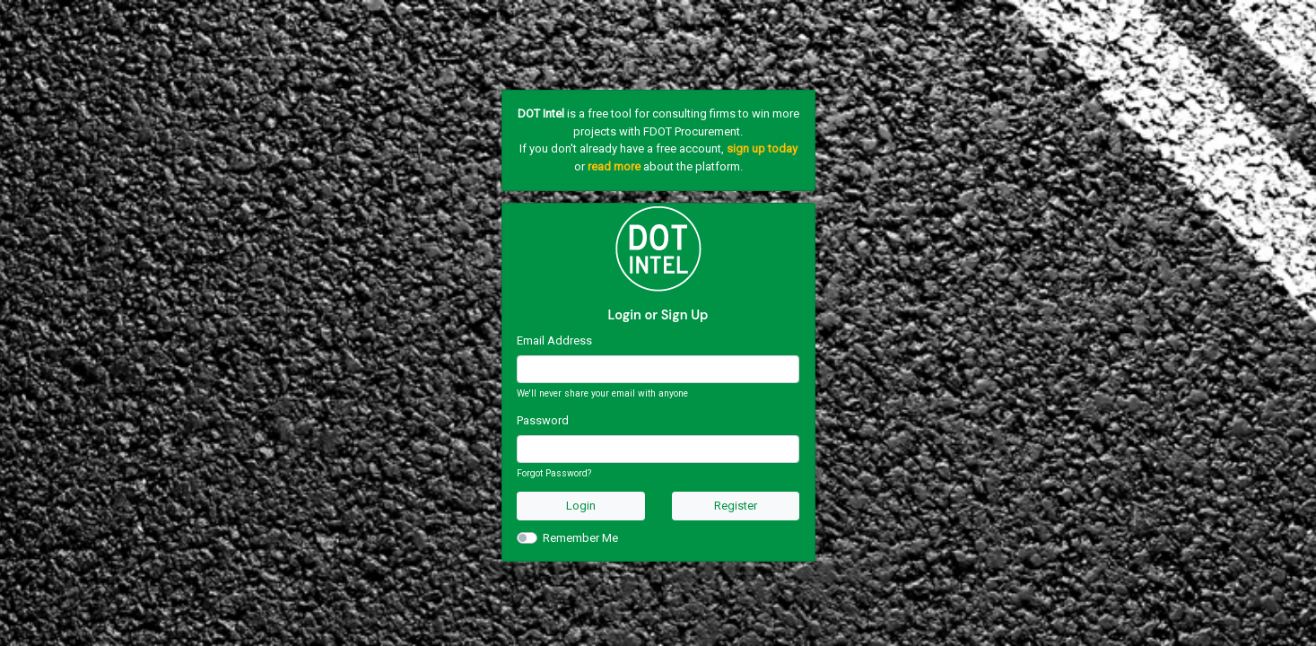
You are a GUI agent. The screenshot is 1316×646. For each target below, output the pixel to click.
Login (581, 505)
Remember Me (580, 538)
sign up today (762, 148)
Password (543, 420)
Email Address (554, 340)
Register (735, 505)
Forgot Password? (554, 473)
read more (614, 166)
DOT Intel (541, 113)
